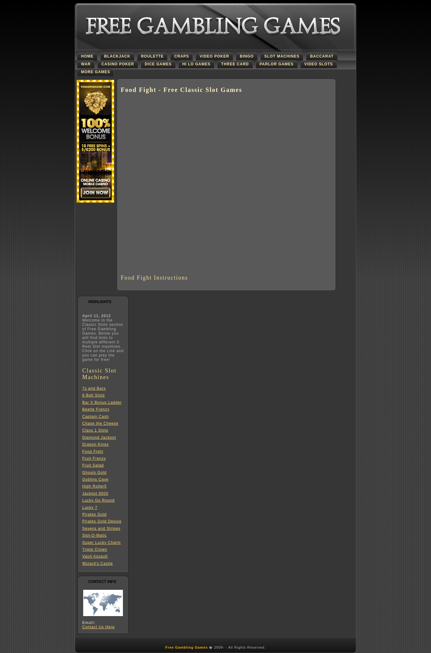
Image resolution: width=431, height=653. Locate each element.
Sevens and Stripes (101, 528)
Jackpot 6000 (95, 493)
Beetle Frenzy (95, 409)
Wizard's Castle (97, 563)
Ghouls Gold (94, 472)
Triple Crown (94, 549)
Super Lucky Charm (101, 542)
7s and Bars (94, 388)
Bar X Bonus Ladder (102, 402)
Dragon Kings (95, 444)
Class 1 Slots (95, 430)
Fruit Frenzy (94, 458)
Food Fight (92, 451)
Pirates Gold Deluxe (102, 521)
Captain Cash (95, 416)
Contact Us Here (98, 627)
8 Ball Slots (93, 395)
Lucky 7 (89, 507)
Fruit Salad (93, 465)
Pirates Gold (94, 514)
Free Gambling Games (186, 647)
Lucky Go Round (98, 500)
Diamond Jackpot (99, 437)
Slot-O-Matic (94, 535)
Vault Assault (95, 556)
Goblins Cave (95, 479)
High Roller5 (94, 486)
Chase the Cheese (100, 423)
